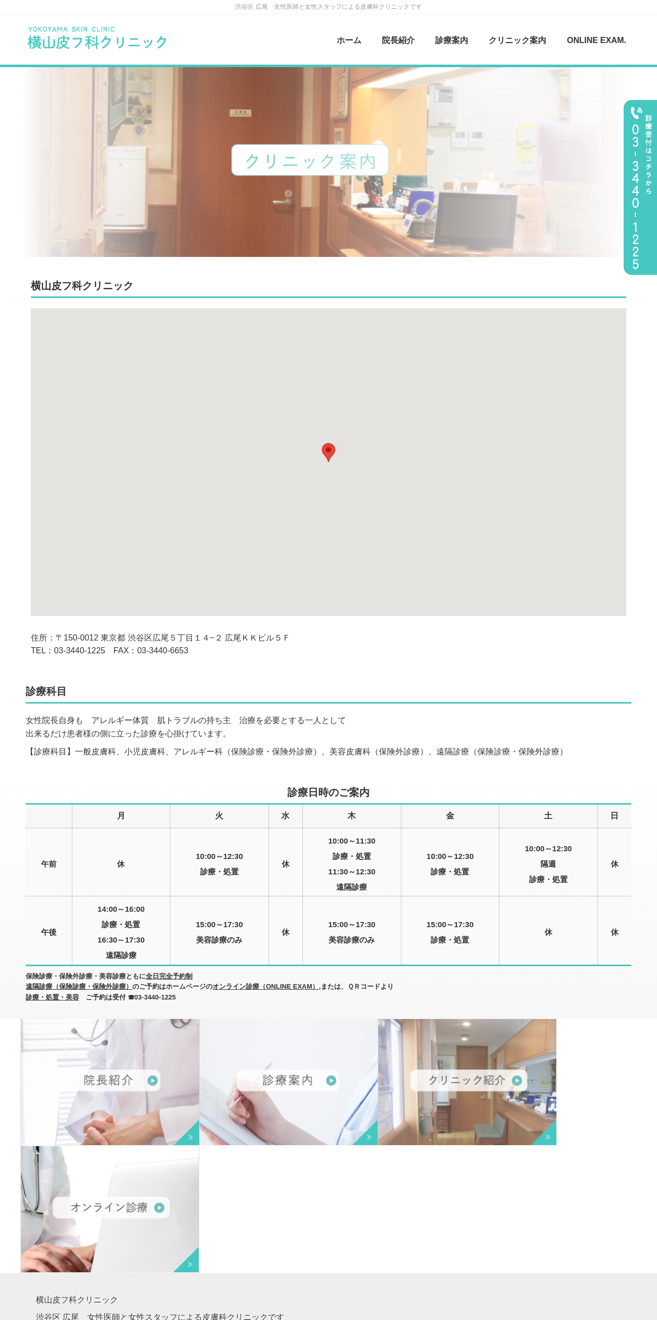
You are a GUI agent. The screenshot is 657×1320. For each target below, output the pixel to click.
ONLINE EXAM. (596, 40)
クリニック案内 (517, 40)
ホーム (349, 40)
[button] (328, 452)
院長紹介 (398, 40)
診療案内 (451, 40)
